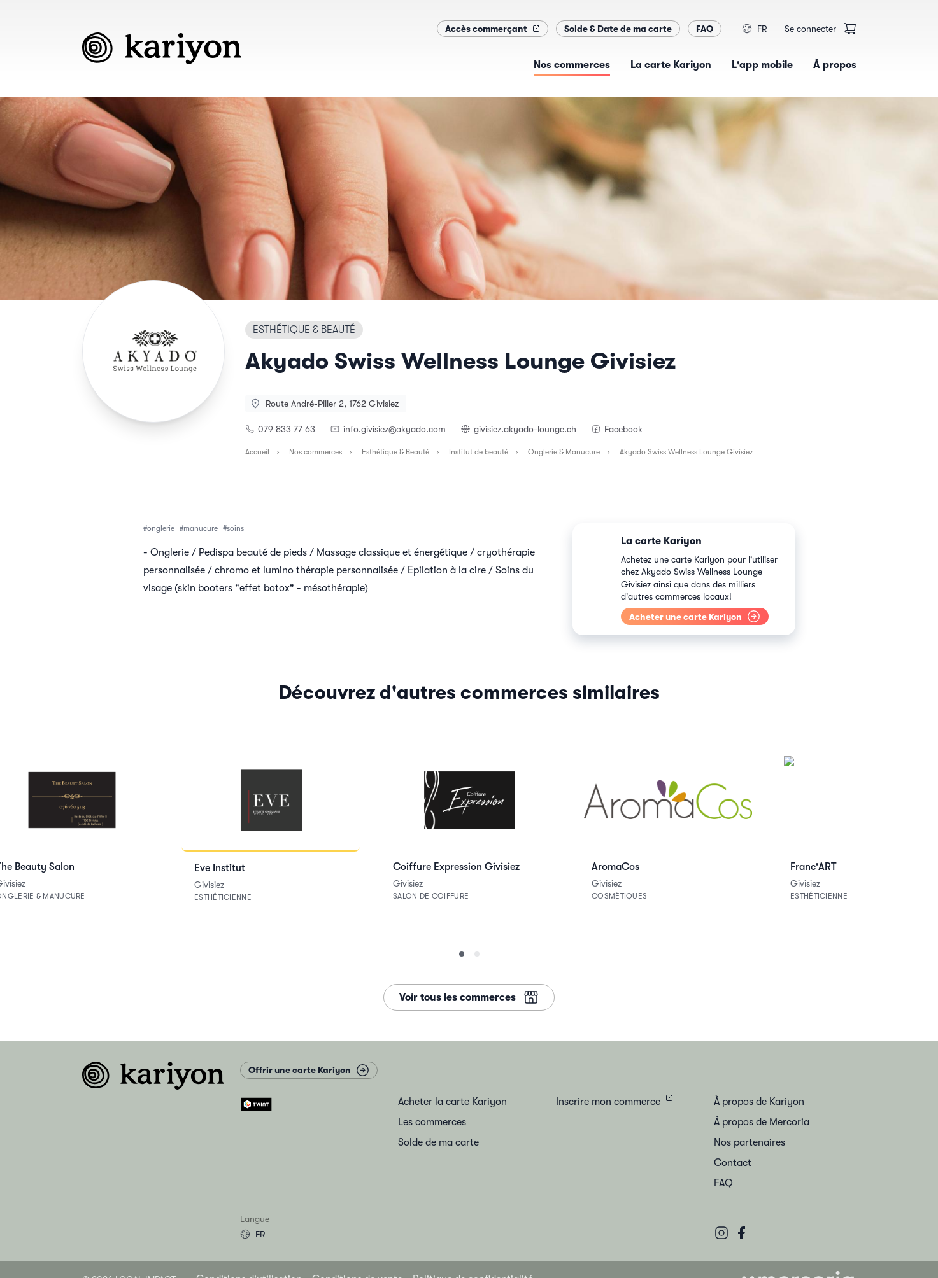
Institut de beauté (478, 451)
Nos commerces (315, 451)
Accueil (257, 451)
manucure (200, 528)
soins (235, 528)
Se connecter (810, 29)
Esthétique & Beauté (395, 451)
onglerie (160, 528)
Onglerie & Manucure (564, 451)
